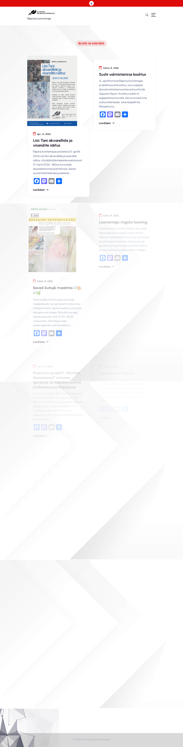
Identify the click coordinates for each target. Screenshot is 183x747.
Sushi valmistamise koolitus (122, 75)
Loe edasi (38, 190)
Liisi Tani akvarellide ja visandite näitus (52, 143)
